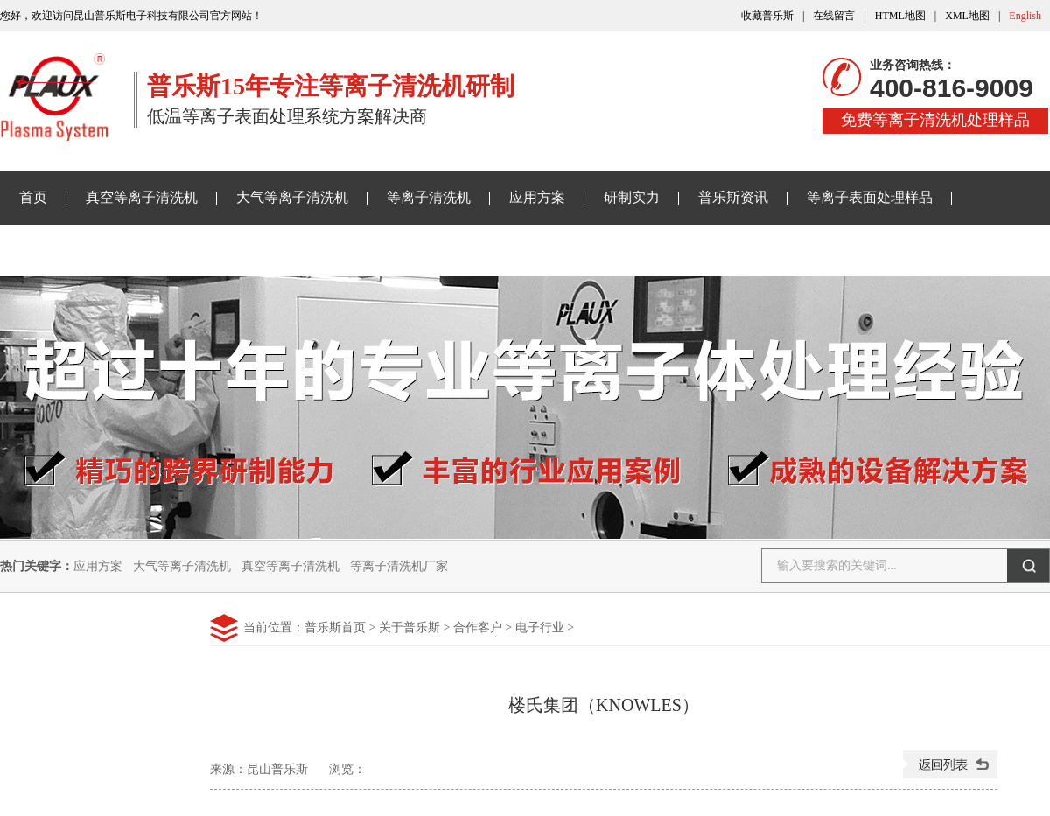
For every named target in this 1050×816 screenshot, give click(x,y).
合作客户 (477, 627)
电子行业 (539, 627)
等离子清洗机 (429, 197)
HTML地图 (900, 16)
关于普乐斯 (54, 249)
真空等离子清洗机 (142, 197)
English (1025, 16)
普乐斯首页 (335, 627)
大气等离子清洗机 (292, 197)
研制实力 (632, 197)
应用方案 (537, 197)
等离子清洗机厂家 (399, 566)
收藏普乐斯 (767, 16)
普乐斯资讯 (733, 197)
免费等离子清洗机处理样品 (935, 120)
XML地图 (967, 16)
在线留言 (834, 16)
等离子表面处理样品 (870, 197)
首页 (33, 197)
